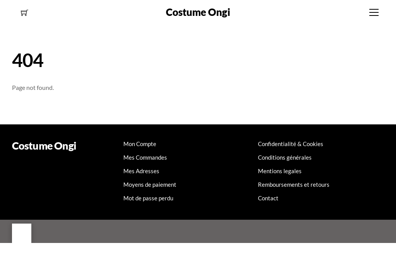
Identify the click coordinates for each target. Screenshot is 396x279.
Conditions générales (285, 157)
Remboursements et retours (293, 184)
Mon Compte (139, 143)
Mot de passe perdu (148, 198)
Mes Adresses (141, 170)
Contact (268, 198)
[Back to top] (21, 233)
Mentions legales (280, 170)
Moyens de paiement (149, 184)
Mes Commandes (145, 157)
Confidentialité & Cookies (290, 143)
